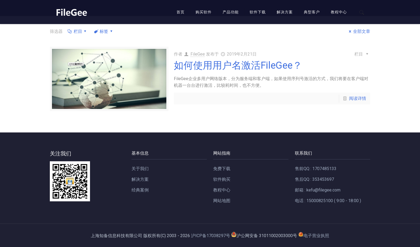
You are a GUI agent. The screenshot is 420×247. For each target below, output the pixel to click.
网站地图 (221, 200)
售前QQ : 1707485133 (315, 168)
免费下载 (221, 168)
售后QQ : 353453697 (314, 179)
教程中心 (221, 190)
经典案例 (140, 190)
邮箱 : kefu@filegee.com (317, 190)
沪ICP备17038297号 (210, 235)
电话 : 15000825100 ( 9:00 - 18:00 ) (328, 200)
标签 (103, 31)
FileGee (197, 54)
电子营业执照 (313, 235)
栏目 (77, 31)
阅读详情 (357, 98)
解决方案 (140, 179)
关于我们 (140, 168)
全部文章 (358, 31)
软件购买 (221, 179)
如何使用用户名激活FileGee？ (238, 65)
